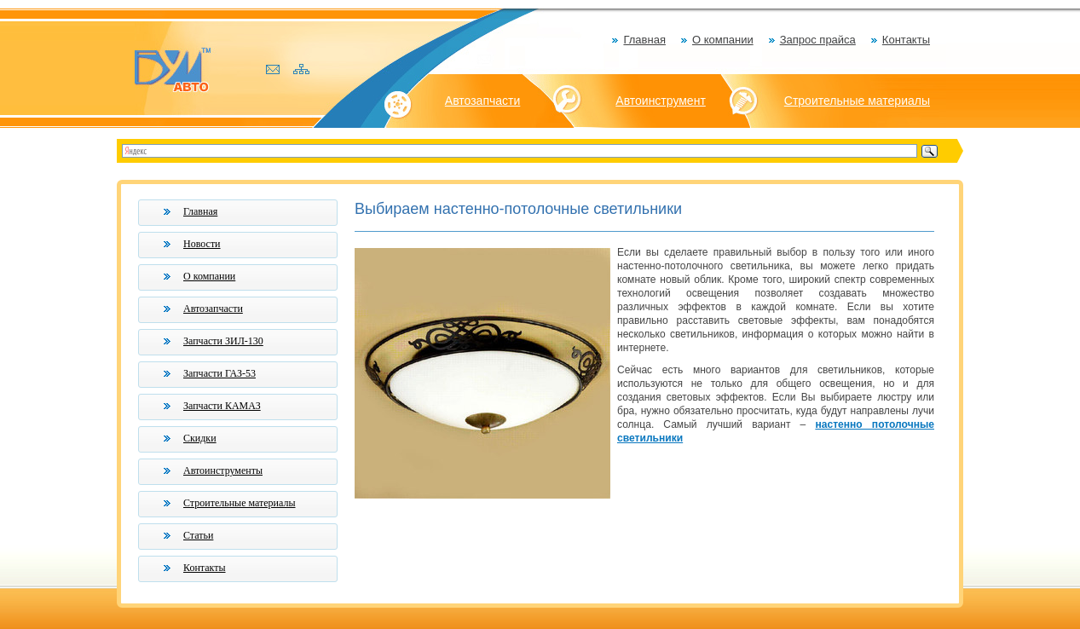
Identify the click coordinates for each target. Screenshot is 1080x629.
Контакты (906, 39)
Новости (202, 244)
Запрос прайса (818, 39)
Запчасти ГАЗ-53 (219, 373)
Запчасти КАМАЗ (222, 406)
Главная (644, 39)
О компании (723, 39)
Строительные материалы (857, 100)
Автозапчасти (482, 100)
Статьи (198, 535)
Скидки (200, 438)
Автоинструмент (660, 100)
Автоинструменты (223, 470)
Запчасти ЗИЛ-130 (223, 341)
